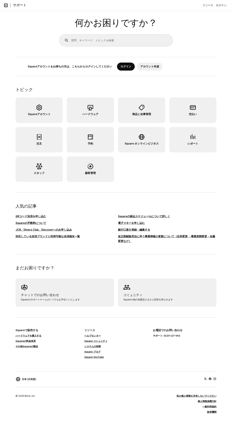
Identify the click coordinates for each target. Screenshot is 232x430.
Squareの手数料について (31, 223)
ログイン (221, 5)
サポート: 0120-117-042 (166, 335)
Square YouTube (94, 357)
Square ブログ (92, 351)
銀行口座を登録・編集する (134, 229)
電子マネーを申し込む (131, 223)
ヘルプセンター (92, 335)
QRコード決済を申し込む (31, 216)
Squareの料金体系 (26, 341)
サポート (19, 5)
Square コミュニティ (95, 341)
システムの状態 (92, 346)
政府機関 (211, 412)
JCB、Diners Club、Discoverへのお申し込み (44, 229)
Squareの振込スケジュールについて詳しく (144, 216)
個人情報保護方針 (207, 401)
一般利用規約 (209, 406)
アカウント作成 (149, 66)
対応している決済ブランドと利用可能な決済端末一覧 (48, 236)
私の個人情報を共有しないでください (196, 396)
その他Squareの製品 (27, 346)
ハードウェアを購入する (28, 335)
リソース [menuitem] (208, 5)
